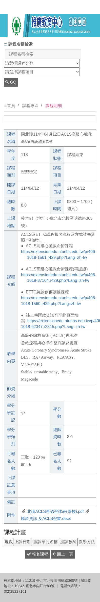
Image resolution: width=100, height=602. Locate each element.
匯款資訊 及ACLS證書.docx (46, 518)
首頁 (11, 106)
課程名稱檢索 (20, 44)
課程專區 (30, 106)
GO (10, 82)
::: (5, 44)
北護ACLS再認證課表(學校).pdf (55, 511)
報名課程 (37, 554)
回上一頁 (62, 554)
